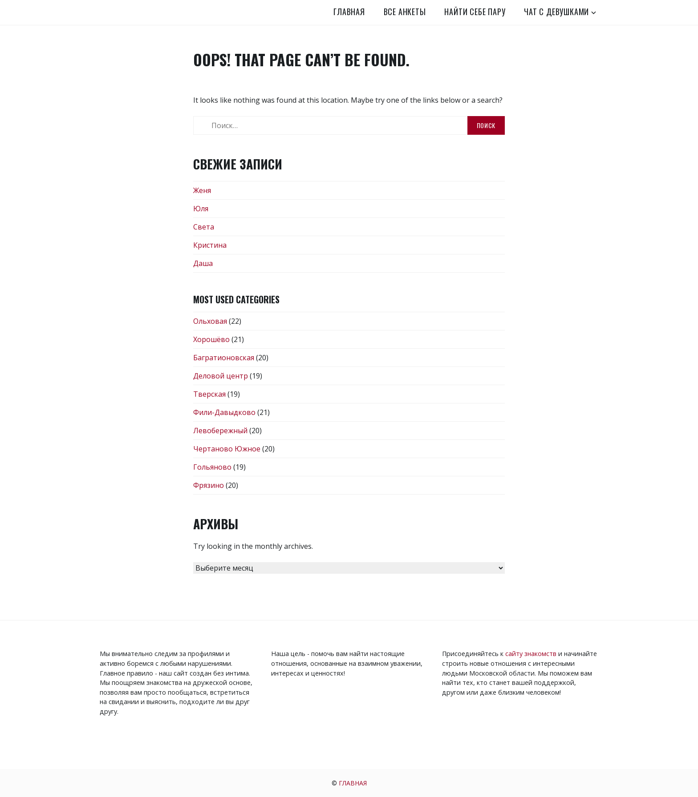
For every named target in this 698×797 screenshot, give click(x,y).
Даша (203, 263)
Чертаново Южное (226, 449)
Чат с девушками (556, 11)
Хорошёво (211, 339)
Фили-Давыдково (224, 412)
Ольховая (210, 321)
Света (203, 227)
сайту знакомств (530, 653)
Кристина (210, 245)
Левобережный (220, 430)
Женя (202, 190)
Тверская (209, 394)
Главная (349, 11)
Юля (200, 208)
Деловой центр (220, 376)
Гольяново (212, 467)
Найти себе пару (474, 11)
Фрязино (208, 485)
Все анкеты (405, 11)
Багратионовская (223, 357)
